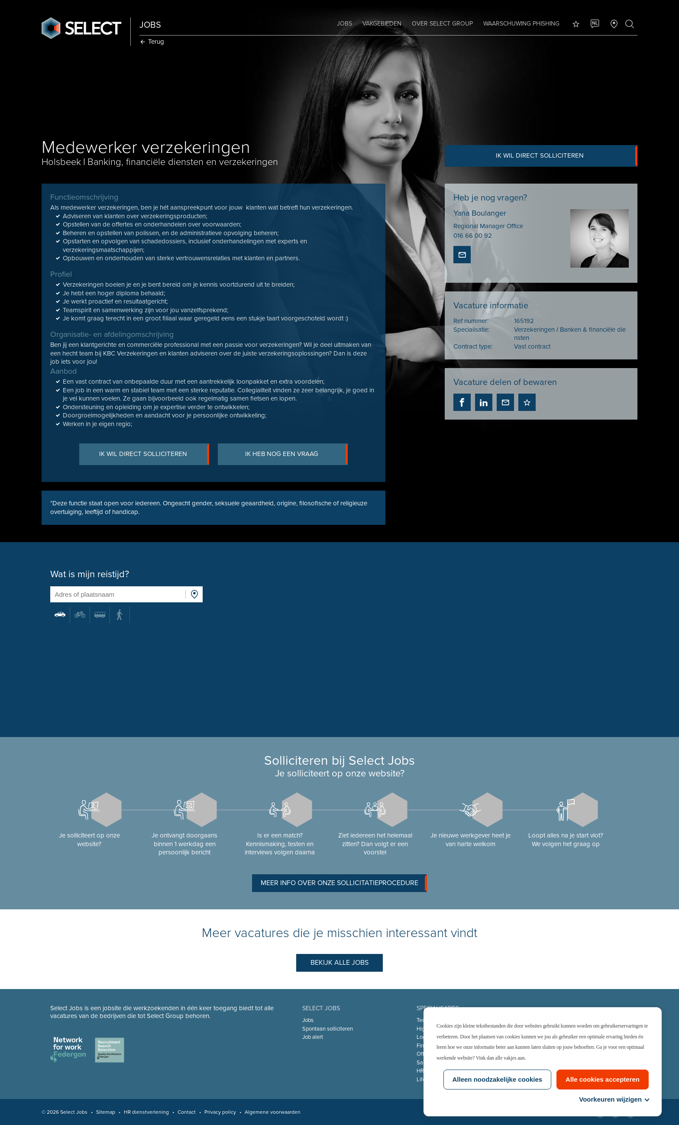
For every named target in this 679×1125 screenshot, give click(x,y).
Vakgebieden (381, 23)
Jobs (343, 23)
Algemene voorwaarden (273, 1112)
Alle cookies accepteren (603, 1079)
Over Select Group (441, 23)
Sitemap (106, 1112)
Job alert (312, 1037)
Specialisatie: (471, 329)
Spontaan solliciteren (327, 1028)
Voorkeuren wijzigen (614, 1099)
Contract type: (472, 346)
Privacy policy (221, 1112)
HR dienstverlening (147, 1112)
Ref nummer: (470, 321)
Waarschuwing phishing (520, 23)
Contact (187, 1112)
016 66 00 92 (472, 236)
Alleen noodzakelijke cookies (498, 1079)
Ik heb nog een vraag (297, 455)
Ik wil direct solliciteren (566, 156)
